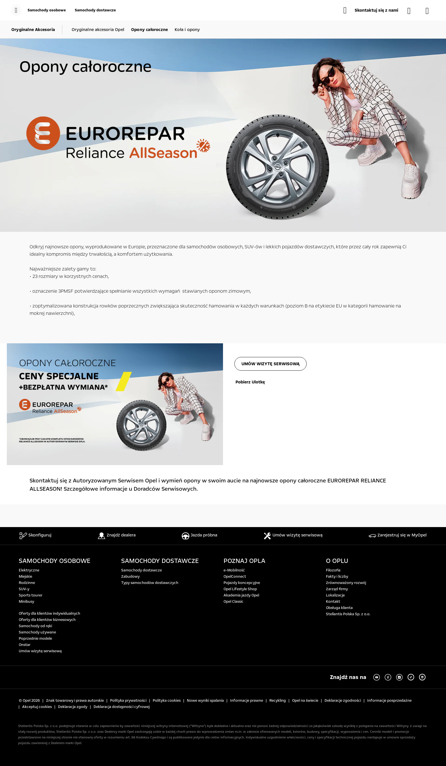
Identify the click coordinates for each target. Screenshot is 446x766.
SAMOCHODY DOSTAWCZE (160, 561)
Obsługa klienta (339, 607)
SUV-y (24, 589)
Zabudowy (130, 576)
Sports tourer (30, 595)
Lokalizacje (335, 595)
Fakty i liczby (337, 576)
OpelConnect (235, 576)
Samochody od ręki (35, 626)
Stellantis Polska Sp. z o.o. (348, 614)
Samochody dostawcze (141, 570)
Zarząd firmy (337, 589)
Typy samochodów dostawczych (149, 582)
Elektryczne (29, 570)
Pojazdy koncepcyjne (242, 582)
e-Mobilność (234, 570)
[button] (370, 10)
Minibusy (26, 601)
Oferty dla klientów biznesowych (47, 619)
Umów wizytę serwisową (40, 651)
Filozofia (333, 570)
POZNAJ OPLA (244, 561)
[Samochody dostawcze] (95, 10)
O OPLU (337, 561)
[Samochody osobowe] (47, 10)
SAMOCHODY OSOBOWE (54, 561)
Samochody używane (37, 632)
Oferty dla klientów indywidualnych (49, 613)
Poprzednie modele (35, 638)
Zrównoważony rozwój (346, 582)
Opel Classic (233, 601)
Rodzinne (27, 582)
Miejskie (25, 576)
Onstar (24, 644)
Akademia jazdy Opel (241, 595)
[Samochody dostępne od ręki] (411, 10)
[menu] (16, 10)
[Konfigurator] (430, 10)
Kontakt (333, 601)
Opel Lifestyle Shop (240, 589)
